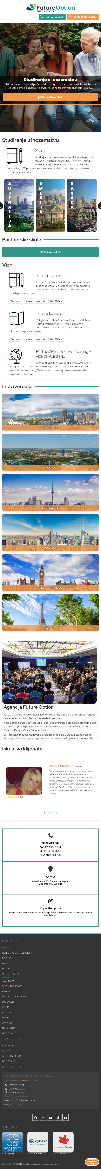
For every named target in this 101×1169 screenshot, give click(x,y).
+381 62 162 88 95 (50, 851)
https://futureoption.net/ (29, 1164)
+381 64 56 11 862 (50, 855)
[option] (19, 205)
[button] (44, 813)
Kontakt (57, 1164)
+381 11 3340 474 (50, 847)
